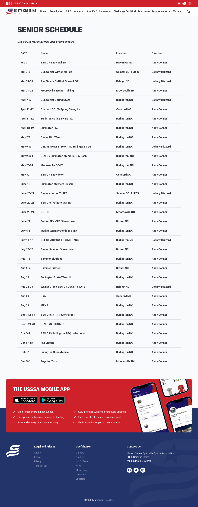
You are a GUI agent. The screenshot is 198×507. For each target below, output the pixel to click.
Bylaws (37, 457)
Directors (80, 479)
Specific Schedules (98, 11)
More (177, 11)
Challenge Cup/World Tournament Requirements (142, 11)
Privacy (37, 461)
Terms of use (41, 466)
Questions (81, 474)
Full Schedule (74, 11)
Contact (80, 457)
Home (43, 11)
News (79, 466)
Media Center (82, 470)
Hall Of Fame (82, 461)
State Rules (56, 11)
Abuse (37, 452)
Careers (80, 452)
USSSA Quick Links (24, 3)
